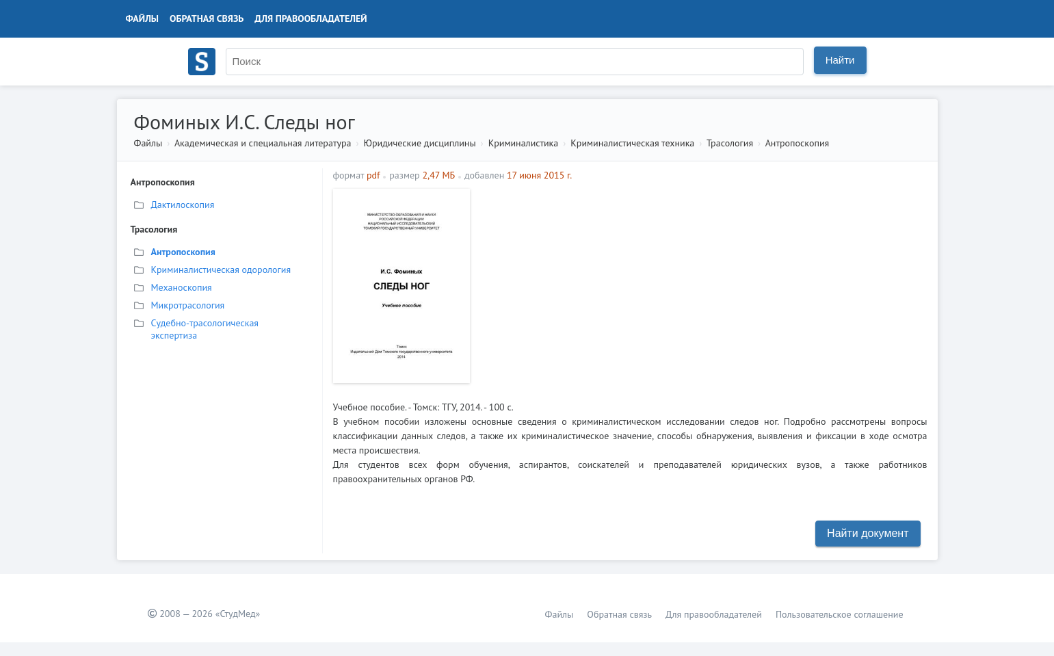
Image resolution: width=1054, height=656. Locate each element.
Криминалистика (523, 143)
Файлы (142, 18)
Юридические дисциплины (420, 143)
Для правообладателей (310, 18)
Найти (840, 60)
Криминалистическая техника (632, 143)
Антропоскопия (797, 143)
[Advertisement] (702, 284)
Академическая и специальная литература (263, 143)
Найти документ (867, 533)
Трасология (730, 143)
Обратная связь (206, 18)
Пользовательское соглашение (840, 614)
